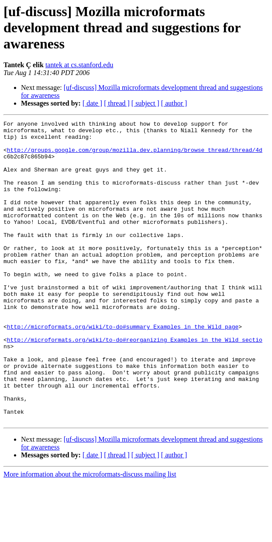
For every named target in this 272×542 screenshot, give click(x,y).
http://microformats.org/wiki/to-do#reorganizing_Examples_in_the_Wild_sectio (134, 384)
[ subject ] (145, 103)
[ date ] (92, 103)
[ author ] (174, 103)
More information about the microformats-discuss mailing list (89, 534)
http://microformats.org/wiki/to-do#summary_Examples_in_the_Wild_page (122, 368)
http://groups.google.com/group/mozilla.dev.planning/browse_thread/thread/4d (134, 156)
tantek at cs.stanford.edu (79, 65)
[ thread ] (117, 103)
